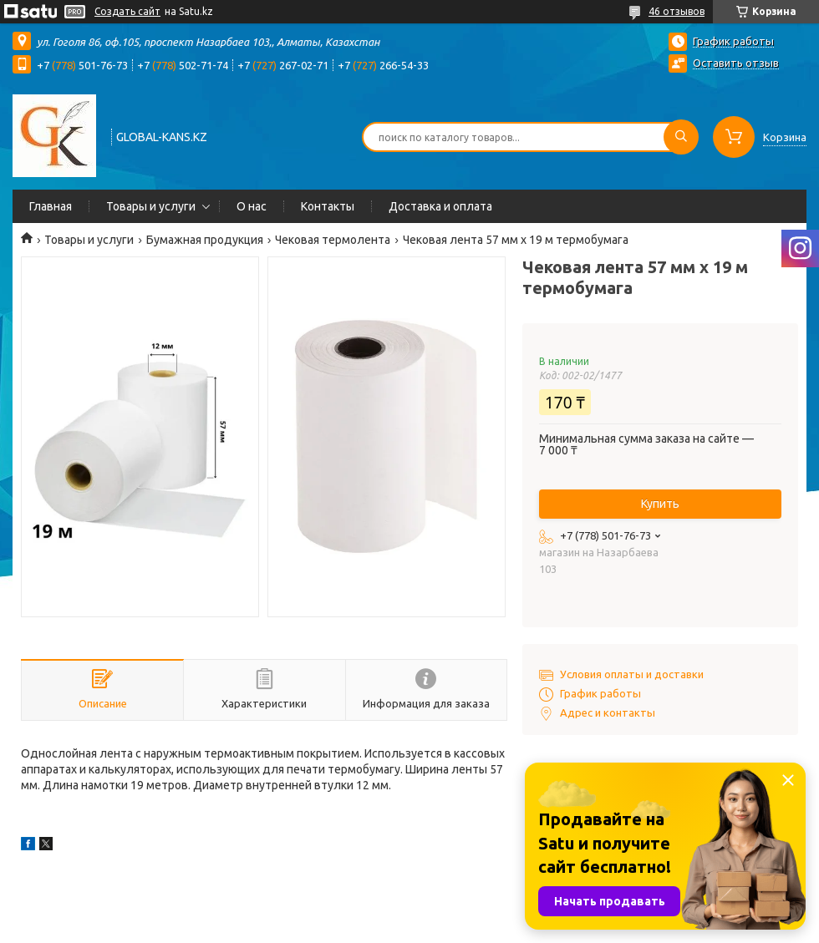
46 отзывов (677, 11)
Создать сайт (127, 11)
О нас (252, 206)
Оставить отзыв (736, 62)
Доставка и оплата (440, 206)
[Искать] (681, 137)
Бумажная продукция (204, 239)
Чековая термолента (332, 239)
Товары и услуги (151, 206)
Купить (660, 503)
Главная (50, 206)
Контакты (327, 206)
